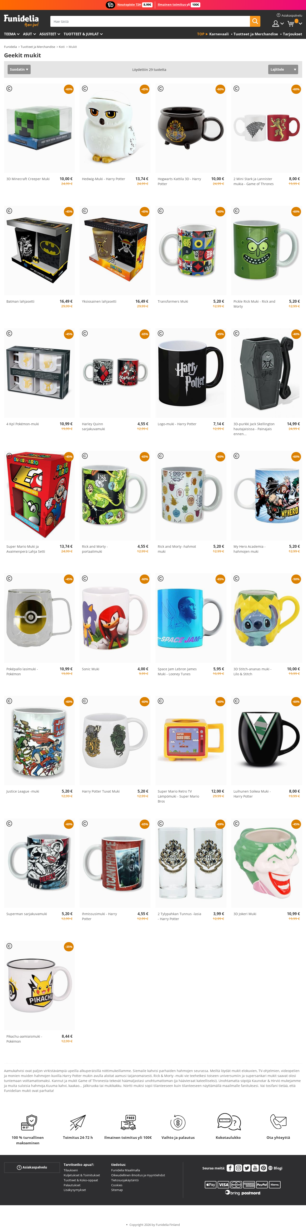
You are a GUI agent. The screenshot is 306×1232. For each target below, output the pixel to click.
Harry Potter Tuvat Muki (101, 791)
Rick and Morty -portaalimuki (95, 549)
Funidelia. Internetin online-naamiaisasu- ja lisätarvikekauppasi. (21, 21)
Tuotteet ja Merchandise (38, 47)
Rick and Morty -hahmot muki (177, 549)
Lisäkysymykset (75, 1190)
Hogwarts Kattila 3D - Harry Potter (179, 181)
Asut (27, 34)
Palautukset (72, 1185)
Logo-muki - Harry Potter (177, 424)
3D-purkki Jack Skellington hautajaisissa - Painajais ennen (254, 429)
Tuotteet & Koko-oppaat (81, 1180)
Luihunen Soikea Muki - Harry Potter (252, 794)
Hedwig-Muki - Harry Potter (103, 179)
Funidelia (10, 47)
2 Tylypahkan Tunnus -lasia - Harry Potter (179, 916)
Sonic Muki (90, 669)
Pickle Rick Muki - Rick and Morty (254, 304)
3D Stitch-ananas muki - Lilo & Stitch (253, 671)
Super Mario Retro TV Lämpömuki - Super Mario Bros (178, 796)
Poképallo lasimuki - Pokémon (22, 671)
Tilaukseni (71, 1170)
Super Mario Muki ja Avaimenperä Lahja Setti (25, 549)
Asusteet (47, 34)
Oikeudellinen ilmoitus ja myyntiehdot (138, 1175)
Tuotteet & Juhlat (81, 34)
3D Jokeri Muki (245, 914)
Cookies (116, 1185)
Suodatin (17, 69)
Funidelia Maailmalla (125, 1170)
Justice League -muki (22, 791)
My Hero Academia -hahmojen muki (250, 549)
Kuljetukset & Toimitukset (82, 1175)
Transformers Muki (173, 301)
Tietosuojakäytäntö (125, 1180)
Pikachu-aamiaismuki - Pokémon (24, 1039)
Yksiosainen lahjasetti (99, 301)
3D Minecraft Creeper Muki (28, 179)
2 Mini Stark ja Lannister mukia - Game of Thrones (254, 181)
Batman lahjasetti (20, 301)
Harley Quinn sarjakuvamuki (93, 426)
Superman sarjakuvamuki (26, 914)
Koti (62, 47)
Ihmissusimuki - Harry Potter (99, 916)
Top (200, 34)
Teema (10, 34)
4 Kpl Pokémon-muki (22, 424)
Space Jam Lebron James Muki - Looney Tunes (177, 671)
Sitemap (117, 1190)
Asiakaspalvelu (32, 1167)
